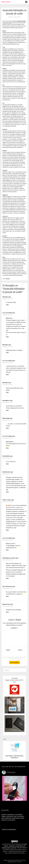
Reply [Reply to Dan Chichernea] (7, 596)
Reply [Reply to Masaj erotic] (7, 612)
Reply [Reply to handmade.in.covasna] (7, 578)
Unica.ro (8, 278)
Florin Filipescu (9, 755)
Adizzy (3, 818)
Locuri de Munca (11, 820)
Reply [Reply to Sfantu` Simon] (7, 530)
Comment (14, 628)
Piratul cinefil (9, 816)
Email (20, 650)
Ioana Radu (5, 2)
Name (8, 650)
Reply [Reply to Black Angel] (7, 428)
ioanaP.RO (4, 814)
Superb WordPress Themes (14, 861)
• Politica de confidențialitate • (8, 829)
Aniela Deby (8, 818)
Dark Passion (20, 816)
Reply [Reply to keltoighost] (7, 410)
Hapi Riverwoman (18, 755)
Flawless (3, 816)
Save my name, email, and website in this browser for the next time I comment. (15, 658)
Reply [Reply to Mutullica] (7, 304)
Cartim (15, 816)
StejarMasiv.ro (14, 757)
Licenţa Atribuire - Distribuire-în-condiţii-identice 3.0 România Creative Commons (14, 845)
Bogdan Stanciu (16, 818)
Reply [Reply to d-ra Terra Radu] (7, 336)
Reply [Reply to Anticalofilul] (7, 463)
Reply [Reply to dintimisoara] (7, 492)
